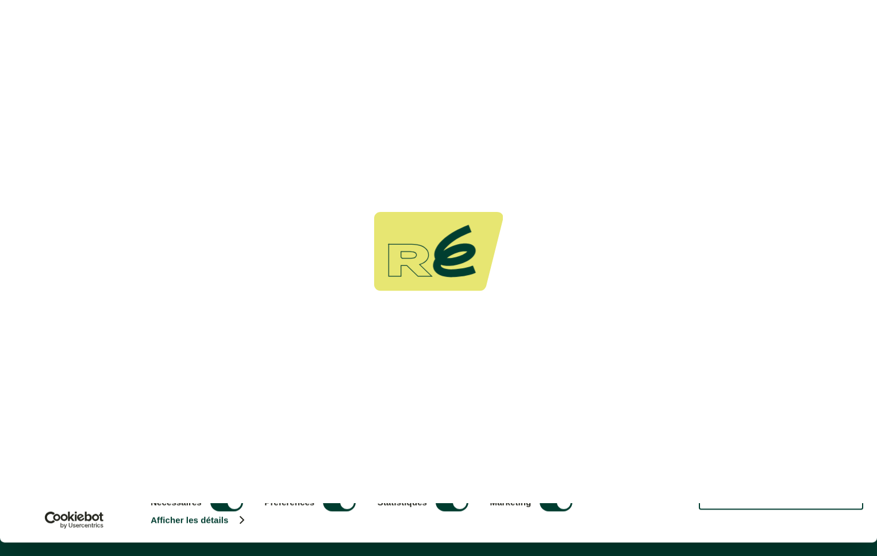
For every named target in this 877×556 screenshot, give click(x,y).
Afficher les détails (189, 534)
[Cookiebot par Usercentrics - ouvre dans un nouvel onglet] (74, 533)
